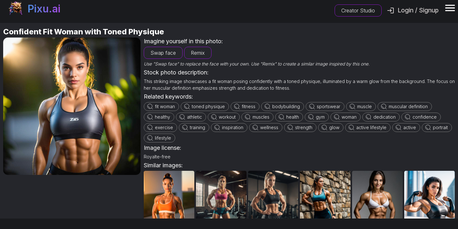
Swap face (163, 53)
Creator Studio (358, 10)
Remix (198, 53)
